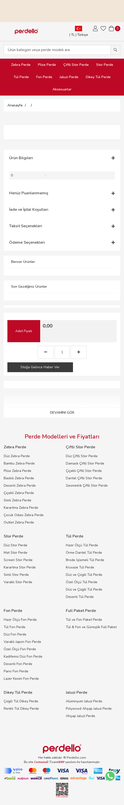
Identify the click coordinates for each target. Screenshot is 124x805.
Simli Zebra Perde (17, 500)
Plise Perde (47, 64)
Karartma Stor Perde (20, 567)
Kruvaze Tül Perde (80, 567)
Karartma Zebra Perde (21, 507)
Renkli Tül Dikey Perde (21, 708)
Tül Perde (21, 77)
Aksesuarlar (62, 89)
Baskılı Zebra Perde (19, 478)
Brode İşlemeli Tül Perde (85, 560)
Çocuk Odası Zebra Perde (24, 515)
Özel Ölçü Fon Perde (20, 649)
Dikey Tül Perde (98, 77)
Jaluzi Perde (69, 77)
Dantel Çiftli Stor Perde (84, 478)
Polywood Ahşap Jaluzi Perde (89, 708)
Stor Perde (104, 64)
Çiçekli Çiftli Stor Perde (84, 470)
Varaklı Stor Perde (18, 582)
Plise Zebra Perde (17, 470)
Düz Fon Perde (15, 634)
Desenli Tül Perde (80, 596)
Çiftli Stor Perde (76, 64)
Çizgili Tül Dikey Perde (21, 701)
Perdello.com (76, 758)
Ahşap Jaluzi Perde (80, 716)
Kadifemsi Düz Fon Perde (23, 656)
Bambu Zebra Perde (19, 463)
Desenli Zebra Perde (20, 485)
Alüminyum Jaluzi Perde (84, 701)
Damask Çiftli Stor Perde (85, 463)
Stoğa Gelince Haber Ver (40, 367)
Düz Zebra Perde (17, 456)
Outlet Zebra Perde (19, 522)
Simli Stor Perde (16, 574)
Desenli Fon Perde (18, 664)
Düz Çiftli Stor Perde (82, 456)
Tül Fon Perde (14, 627)
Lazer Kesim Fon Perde (21, 678)
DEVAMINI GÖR (62, 412)
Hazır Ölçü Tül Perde (82, 545)
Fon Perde (44, 77)
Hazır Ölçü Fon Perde (20, 619)
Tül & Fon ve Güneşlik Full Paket (91, 627)
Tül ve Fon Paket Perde (84, 619)
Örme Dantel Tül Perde (84, 552)
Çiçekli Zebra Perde (19, 493)
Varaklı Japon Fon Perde (22, 641)
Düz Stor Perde (15, 545)
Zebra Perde (21, 64)
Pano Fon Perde (16, 671)
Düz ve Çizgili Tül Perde (84, 574)
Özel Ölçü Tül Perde (81, 582)
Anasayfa (14, 105)
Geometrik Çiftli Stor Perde (87, 485)
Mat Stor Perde (15, 552)
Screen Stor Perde (18, 560)
